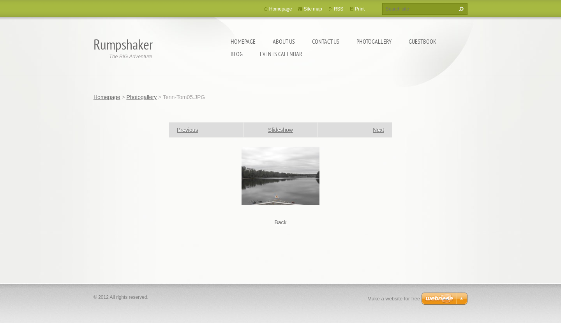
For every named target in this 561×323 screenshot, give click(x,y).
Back (280, 222)
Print (360, 9)
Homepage (243, 41)
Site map (312, 9)
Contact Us (325, 41)
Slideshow (280, 130)
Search (460, 9)
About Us (284, 41)
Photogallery (374, 41)
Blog (237, 54)
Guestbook (422, 41)
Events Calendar (281, 54)
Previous (187, 130)
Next (378, 130)
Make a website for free (393, 299)
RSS (339, 9)
